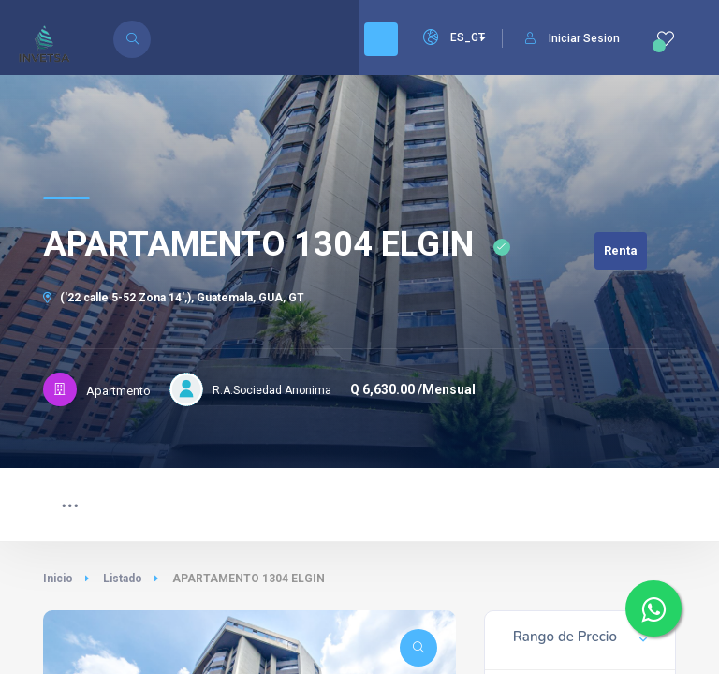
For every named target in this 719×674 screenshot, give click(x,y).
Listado (122, 578)
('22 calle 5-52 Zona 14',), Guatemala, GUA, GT (173, 297)
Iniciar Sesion (572, 38)
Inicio (58, 578)
